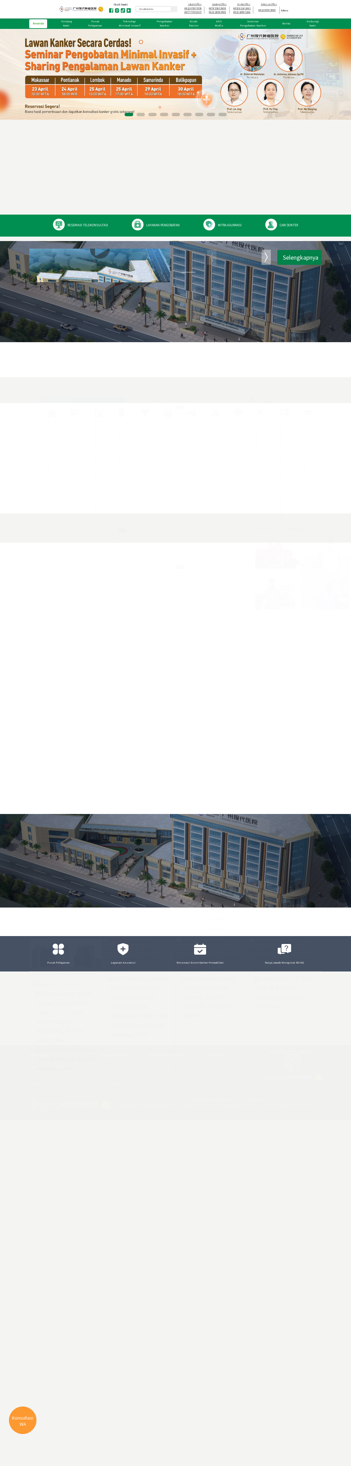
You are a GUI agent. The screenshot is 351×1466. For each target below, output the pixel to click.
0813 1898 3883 (217, 12)
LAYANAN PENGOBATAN (161, 225)
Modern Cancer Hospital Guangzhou (221, 333)
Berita (286, 23)
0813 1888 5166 (242, 12)
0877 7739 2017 (193, 12)
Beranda (38, 23)
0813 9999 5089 (267, 10)
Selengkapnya (300, 384)
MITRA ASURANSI (229, 225)
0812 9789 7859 (193, 8)
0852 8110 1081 (242, 8)
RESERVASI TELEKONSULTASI (85, 225)
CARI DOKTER (288, 225)
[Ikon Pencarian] (174, 9)
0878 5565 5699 (217, 8)
